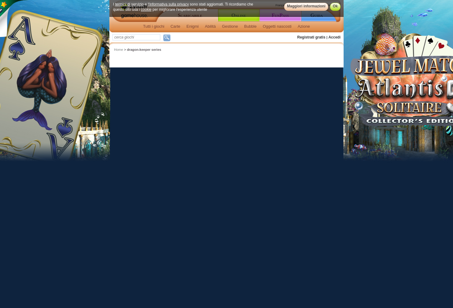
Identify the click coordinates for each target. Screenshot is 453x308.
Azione (304, 26)
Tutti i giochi (153, 26)
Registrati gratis (311, 37)
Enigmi (192, 26)
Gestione (230, 26)
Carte (175, 26)
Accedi (335, 37)
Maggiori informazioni (306, 6)
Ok (335, 6)
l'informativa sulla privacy (168, 4)
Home (118, 49)
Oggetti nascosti (277, 26)
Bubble (250, 26)
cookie (146, 9)
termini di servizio (129, 4)
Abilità (210, 26)
